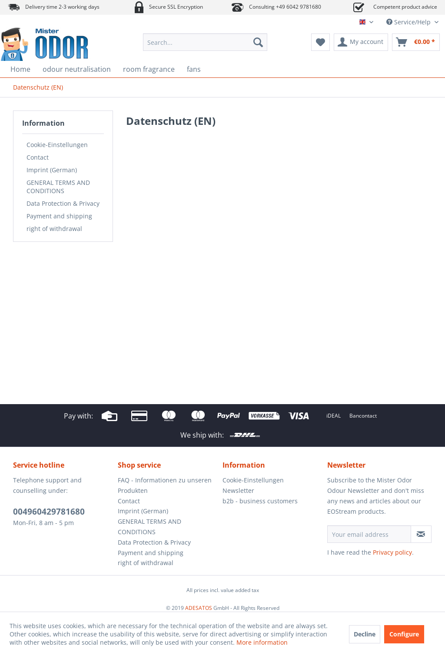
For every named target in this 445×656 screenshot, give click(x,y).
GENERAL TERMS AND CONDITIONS (58, 186)
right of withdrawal (54, 228)
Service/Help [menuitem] (409, 22)
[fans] (194, 69)
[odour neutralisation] (77, 69)
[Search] (258, 42)
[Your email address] (369, 534)
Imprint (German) (52, 170)
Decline (364, 634)
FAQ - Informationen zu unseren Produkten (165, 485)
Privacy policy (392, 552)
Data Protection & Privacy (63, 203)
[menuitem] (205, 42)
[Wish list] (320, 42)
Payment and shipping (59, 216)
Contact (38, 157)
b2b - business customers (260, 501)
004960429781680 (49, 511)
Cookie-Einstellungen (57, 145)
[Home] (20, 69)
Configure (404, 634)
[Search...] (205, 42)
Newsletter (238, 490)
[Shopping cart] (416, 42)
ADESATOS (198, 608)
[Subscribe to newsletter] (421, 534)
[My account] (361, 42)
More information (262, 642)
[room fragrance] (149, 69)
